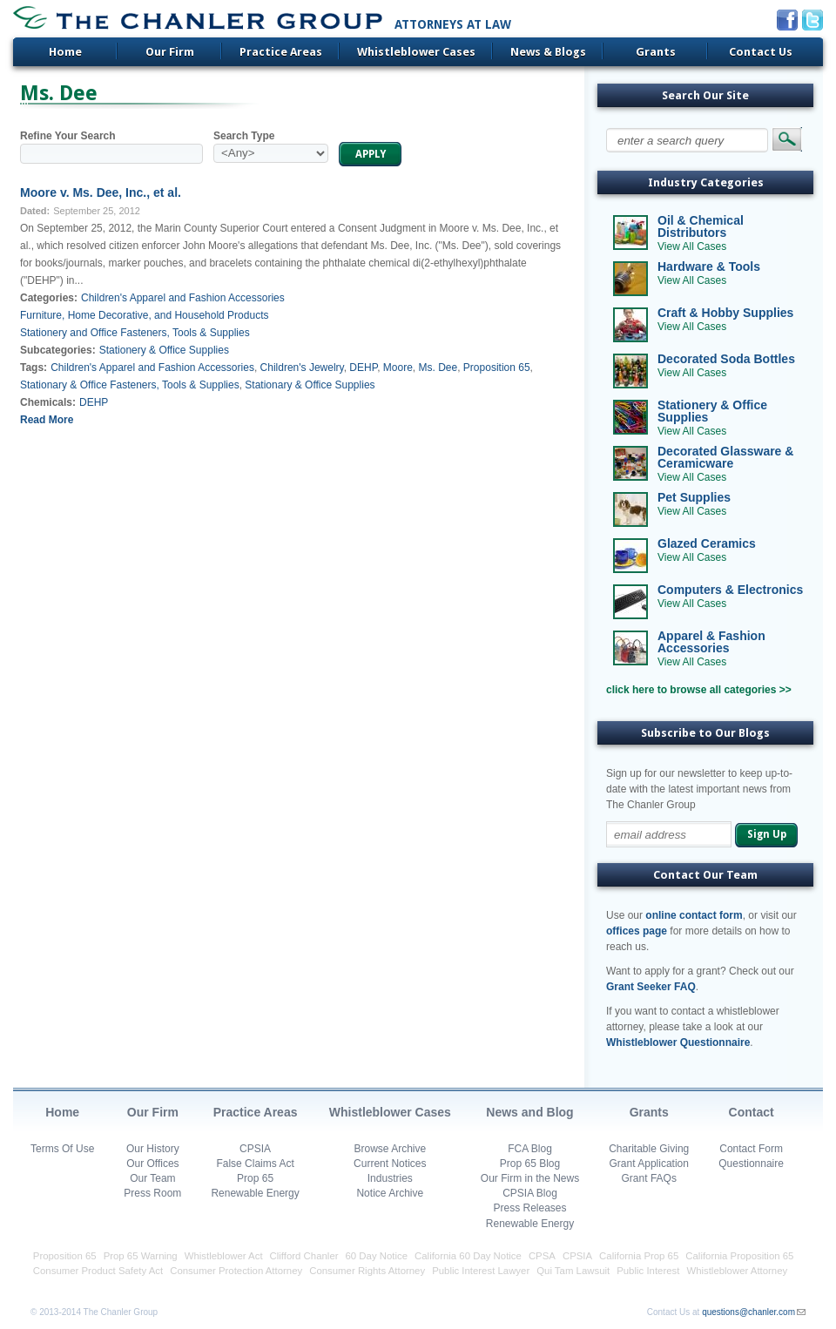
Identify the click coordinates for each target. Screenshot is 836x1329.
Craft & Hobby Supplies (725, 313)
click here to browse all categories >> (699, 690)
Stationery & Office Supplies (164, 350)
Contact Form (751, 1149)
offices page (636, 931)
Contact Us (760, 51)
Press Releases (529, 1208)
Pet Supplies (694, 497)
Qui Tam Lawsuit (573, 1270)
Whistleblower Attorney (736, 1270)
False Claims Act (254, 1163)
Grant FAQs (649, 1178)
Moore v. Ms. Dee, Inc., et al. (100, 192)
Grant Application (649, 1163)
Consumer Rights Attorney (367, 1270)
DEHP (363, 367)
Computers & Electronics (730, 590)
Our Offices (152, 1163)
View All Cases (691, 246)
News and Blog (529, 1112)
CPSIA (255, 1149)
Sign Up (766, 834)
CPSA (542, 1256)
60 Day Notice (377, 1256)
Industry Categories (706, 182)
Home (65, 51)
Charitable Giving (649, 1149)
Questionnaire (751, 1163)
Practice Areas (280, 51)
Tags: (33, 367)
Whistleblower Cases (416, 51)
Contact (751, 1112)
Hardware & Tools (708, 266)
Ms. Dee (438, 367)
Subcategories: (58, 350)
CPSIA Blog (529, 1193)
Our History (152, 1149)
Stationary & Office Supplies (309, 385)
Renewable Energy (255, 1193)
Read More (46, 420)
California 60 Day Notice (468, 1256)
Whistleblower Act (224, 1256)
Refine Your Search (68, 136)
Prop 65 (255, 1178)
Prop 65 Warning (141, 1256)
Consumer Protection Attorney (236, 1270)
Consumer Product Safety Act (98, 1270)
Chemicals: (48, 402)
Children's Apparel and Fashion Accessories (183, 298)
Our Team (152, 1178)
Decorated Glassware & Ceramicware (725, 457)
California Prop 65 (638, 1256)
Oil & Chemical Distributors (700, 226)
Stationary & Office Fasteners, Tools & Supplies (129, 385)
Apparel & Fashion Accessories (711, 642)
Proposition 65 (496, 367)
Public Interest (648, 1270)
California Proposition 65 (739, 1256)
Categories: (49, 298)
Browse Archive (390, 1149)
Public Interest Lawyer (480, 1270)
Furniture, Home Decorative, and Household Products (144, 315)
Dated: (35, 211)
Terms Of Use (62, 1149)
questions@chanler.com (748, 1312)
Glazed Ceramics (706, 543)
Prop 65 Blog (530, 1163)
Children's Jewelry (302, 367)
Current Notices (390, 1163)
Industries (390, 1178)
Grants (656, 51)
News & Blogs (548, 51)
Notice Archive (389, 1193)
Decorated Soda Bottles (726, 359)
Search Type (243, 136)
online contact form (693, 915)
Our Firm (169, 51)
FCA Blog (530, 1149)
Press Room (152, 1193)
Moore (398, 367)
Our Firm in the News (530, 1178)
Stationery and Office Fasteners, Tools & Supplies (135, 333)
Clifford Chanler (304, 1256)
